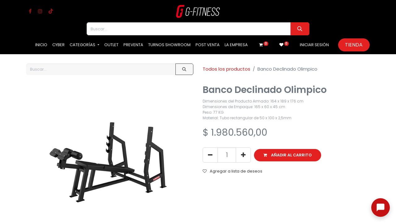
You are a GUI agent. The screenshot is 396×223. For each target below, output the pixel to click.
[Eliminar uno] (210, 155)
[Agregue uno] (243, 155)
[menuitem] (41, 44)
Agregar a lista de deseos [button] (232, 171)
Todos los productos (226, 69)
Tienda (354, 44)
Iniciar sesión (314, 45)
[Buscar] (300, 28)
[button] (287, 155)
